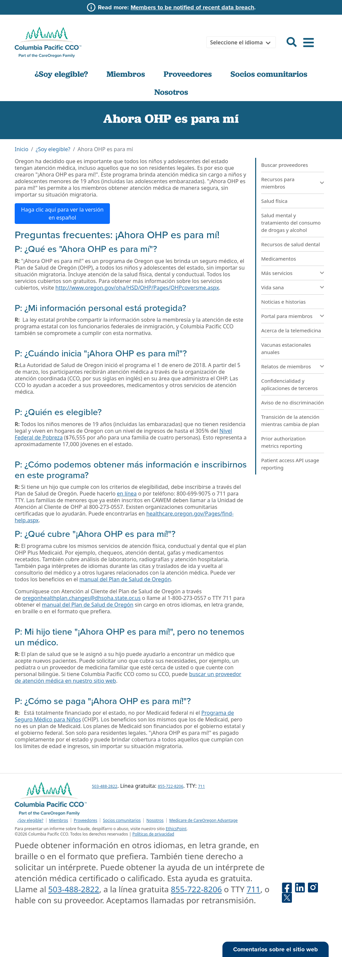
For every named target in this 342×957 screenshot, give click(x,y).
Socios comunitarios (268, 74)
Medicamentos (278, 258)
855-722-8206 (170, 786)
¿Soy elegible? (61, 74)
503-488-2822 (104, 786)
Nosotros (171, 92)
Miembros (126, 74)
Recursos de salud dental (290, 244)
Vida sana (272, 287)
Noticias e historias (283, 301)
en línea (127, 493)
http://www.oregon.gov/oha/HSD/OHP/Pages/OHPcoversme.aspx (137, 287)
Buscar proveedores (284, 165)
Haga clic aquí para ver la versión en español (62, 213)
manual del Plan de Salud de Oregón (125, 579)
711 (201, 786)
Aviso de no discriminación (292, 402)
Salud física (274, 201)
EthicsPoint (176, 829)
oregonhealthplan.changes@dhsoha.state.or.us (81, 598)
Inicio (21, 149)
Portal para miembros (287, 316)
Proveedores (188, 74)
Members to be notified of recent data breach (192, 7)
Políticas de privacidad (153, 834)
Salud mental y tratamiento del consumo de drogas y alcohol (291, 222)
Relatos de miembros (286, 366)
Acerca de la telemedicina (291, 330)
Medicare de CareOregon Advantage (203, 820)
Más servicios (277, 273)
